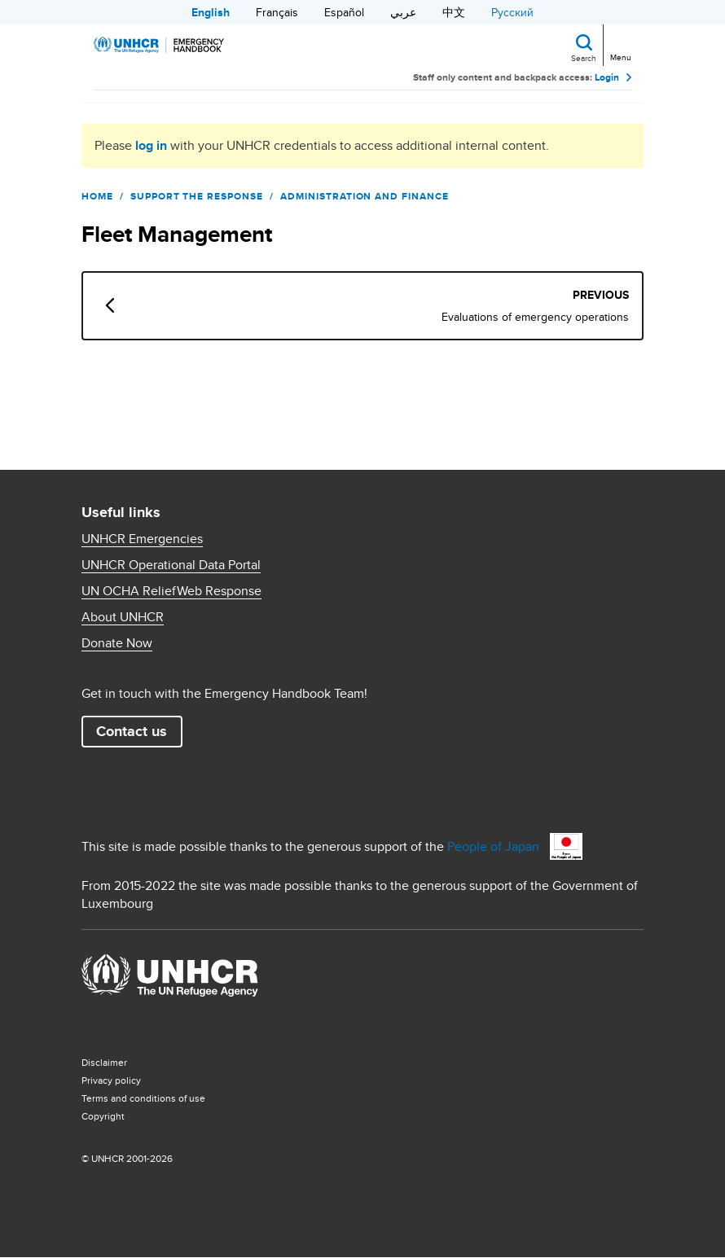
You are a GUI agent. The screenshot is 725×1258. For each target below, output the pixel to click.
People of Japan (493, 846)
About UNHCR (122, 617)
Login (607, 77)
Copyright (103, 1116)
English (210, 12)
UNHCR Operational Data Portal (171, 565)
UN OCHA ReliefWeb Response (171, 591)
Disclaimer (104, 1062)
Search (583, 58)
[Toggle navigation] (619, 44)
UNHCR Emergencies (142, 539)
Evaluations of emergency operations (535, 317)
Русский (512, 12)
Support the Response (196, 196)
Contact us (131, 731)
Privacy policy (111, 1080)
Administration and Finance (364, 196)
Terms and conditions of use (143, 1098)
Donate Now (116, 643)
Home (97, 196)
